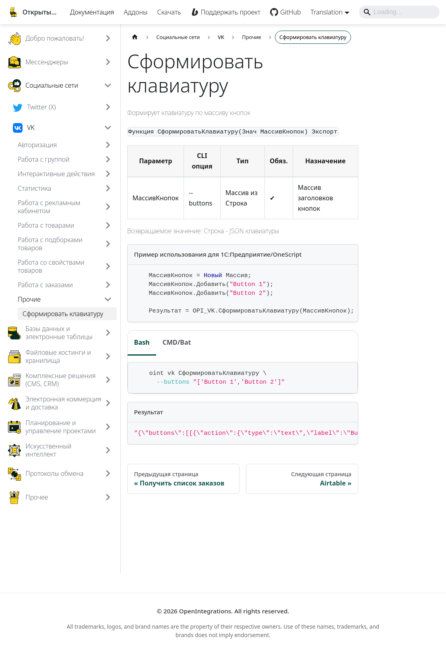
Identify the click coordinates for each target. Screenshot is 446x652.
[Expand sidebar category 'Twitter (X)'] (124, 125)
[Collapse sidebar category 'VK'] (124, 146)
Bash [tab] (158, 384)
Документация (84, 20)
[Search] (391, 20)
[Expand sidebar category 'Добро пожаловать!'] (124, 57)
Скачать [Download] (161, 20)
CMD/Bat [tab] (193, 384)
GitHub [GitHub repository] (282, 20)
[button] (76, 80)
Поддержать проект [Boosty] (222, 20)
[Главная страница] (151, 55)
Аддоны (127, 20)
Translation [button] (318, 20)
